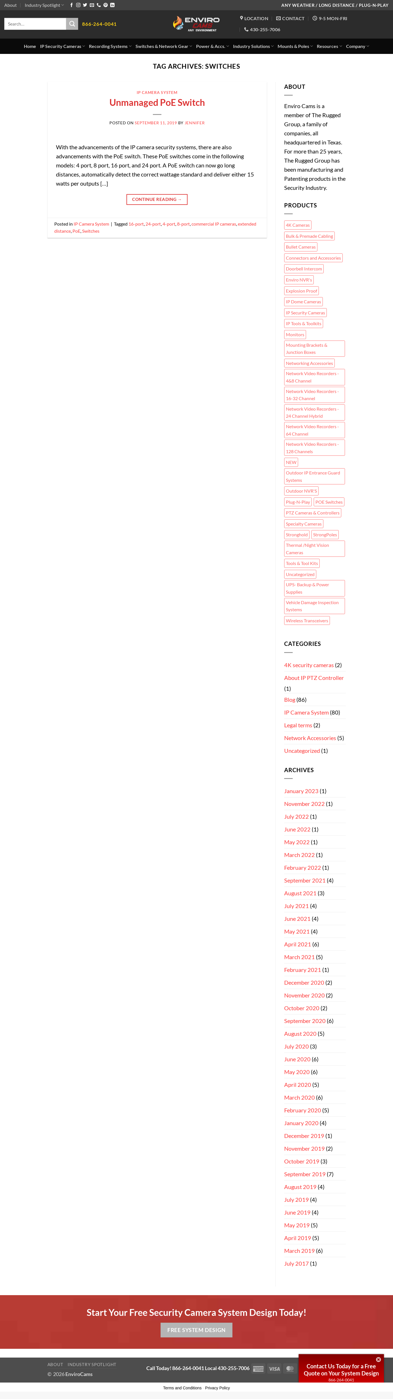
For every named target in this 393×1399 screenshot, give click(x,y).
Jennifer (195, 122)
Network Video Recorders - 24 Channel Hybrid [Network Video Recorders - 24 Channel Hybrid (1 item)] (312, 412)
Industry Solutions (253, 46)
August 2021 (300, 893)
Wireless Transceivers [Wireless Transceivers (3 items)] (307, 620)
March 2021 (299, 956)
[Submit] (72, 24)
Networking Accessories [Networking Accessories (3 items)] (309, 363)
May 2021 (297, 931)
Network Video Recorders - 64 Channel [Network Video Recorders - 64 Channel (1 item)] (312, 430)
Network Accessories (310, 737)
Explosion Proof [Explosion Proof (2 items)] (301, 290)
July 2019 (296, 1199)
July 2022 (296, 816)
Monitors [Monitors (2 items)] (295, 334)
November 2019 (304, 1148)
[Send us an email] (92, 5)
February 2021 (302, 969)
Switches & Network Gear (164, 46)
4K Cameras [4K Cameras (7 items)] (298, 225)
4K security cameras (309, 664)
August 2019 (300, 1186)
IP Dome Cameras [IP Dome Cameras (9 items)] (303, 301)
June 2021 (297, 918)
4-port (169, 223)
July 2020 (296, 1046)
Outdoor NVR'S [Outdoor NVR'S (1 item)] (301, 490)
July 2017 (296, 1263)
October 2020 (301, 1008)
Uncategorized (302, 750)
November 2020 (304, 995)
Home (30, 46)
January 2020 (301, 1122)
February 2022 (302, 867)
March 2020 (299, 1097)
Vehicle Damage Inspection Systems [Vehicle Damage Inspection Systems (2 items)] (312, 606)
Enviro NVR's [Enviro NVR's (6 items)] (299, 279)
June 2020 (297, 1059)
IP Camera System (157, 92)
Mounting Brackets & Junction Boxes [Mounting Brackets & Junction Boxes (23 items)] (306, 348)
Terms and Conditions (182, 1388)
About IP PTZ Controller (314, 677)
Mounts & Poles (295, 46)
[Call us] (99, 5)
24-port (153, 223)
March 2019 (299, 1250)
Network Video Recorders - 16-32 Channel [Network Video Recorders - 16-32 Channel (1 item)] (312, 394)
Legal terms (298, 725)
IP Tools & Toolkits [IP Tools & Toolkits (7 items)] (303, 323)
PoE (76, 231)
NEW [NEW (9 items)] (291, 462)
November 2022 (304, 803)
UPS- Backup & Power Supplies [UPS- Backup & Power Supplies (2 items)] (307, 588)
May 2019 (297, 1225)
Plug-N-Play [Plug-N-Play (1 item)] (298, 502)
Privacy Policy (217, 1388)
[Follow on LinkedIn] (112, 5)
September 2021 (305, 880)
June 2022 (297, 829)
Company (357, 46)
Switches (90, 231)
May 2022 (297, 842)
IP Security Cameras (62, 46)
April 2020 (297, 1084)
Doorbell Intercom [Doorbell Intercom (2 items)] (304, 268)
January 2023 (301, 790)
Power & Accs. (212, 46)
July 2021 (296, 905)
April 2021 (297, 944)
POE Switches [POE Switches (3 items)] (329, 502)
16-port (136, 223)
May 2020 (297, 1071)
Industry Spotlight (44, 5)
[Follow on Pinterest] (105, 5)
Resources (329, 46)
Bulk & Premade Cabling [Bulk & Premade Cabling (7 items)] (309, 236)
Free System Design (196, 1330)
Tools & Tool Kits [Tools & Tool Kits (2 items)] (302, 563)
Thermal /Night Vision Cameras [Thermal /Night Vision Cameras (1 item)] (307, 548)
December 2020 (304, 982)
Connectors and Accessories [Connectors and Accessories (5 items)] (313, 258)
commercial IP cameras (214, 223)
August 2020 (300, 1033)
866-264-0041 (341, 1379)
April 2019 (297, 1237)
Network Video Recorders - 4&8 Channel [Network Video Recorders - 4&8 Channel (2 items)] (312, 377)
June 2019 (297, 1212)
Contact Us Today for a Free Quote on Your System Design (341, 1370)
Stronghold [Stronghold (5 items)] (297, 534)
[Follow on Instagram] (78, 5)
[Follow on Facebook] (71, 5)
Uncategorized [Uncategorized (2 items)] (300, 574)
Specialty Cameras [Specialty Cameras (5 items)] (304, 523)
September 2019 (305, 1174)
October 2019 (301, 1161)
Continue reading (157, 199)
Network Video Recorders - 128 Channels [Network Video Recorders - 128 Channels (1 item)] (312, 447)
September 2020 (305, 1020)
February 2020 (302, 1110)
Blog (289, 699)
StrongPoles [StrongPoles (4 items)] (325, 534)
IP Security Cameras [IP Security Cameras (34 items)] (305, 312)
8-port (183, 223)
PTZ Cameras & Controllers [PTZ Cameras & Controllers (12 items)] (313, 512)
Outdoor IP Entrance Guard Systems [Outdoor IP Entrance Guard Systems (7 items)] (313, 476)
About (10, 5)
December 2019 (304, 1135)
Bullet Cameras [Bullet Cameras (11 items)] (301, 246)
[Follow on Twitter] (85, 5)
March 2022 (299, 854)
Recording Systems (110, 46)
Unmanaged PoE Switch (157, 102)
